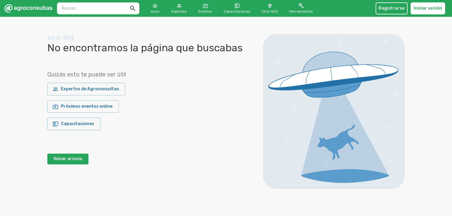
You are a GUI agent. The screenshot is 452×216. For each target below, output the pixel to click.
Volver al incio (67, 159)
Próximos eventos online (83, 106)
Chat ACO (270, 8)
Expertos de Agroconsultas (86, 89)
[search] (94, 8)
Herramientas (301, 8)
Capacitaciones (237, 8)
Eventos (205, 8)
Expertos (179, 8)
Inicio (154, 8)
